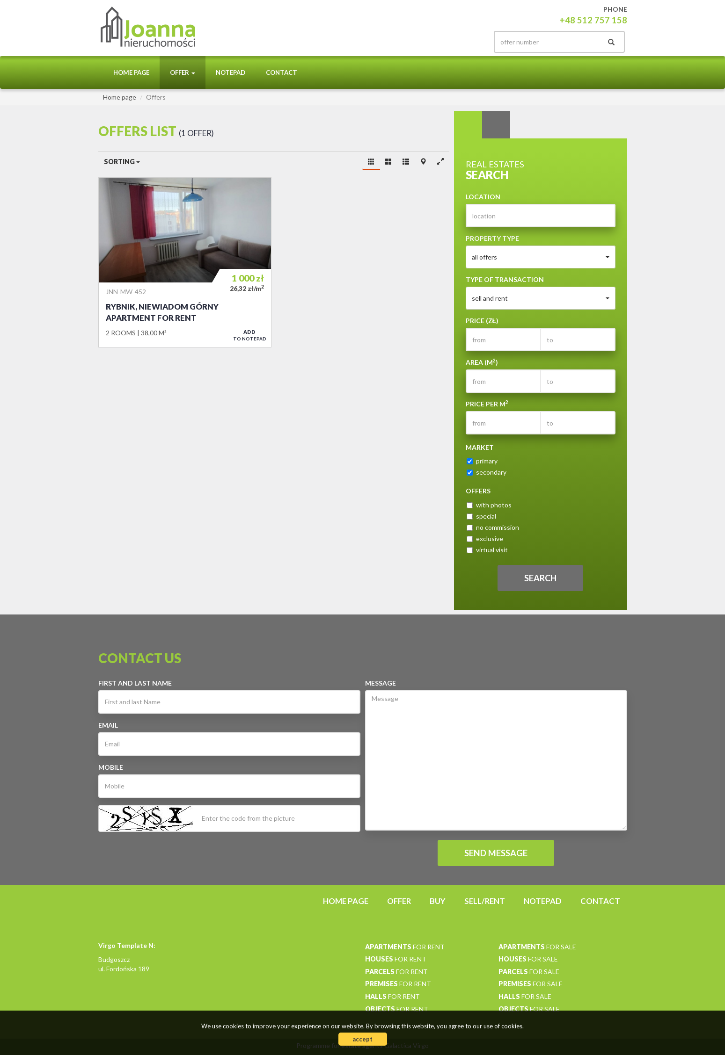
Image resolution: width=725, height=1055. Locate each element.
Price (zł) (482, 321)
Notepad (230, 72)
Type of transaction (505, 279)
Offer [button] (182, 72)
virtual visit (487, 550)
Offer (399, 901)
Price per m (487, 403)
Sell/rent (484, 901)
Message (380, 683)
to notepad (249, 335)
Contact (281, 72)
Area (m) (482, 362)
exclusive (485, 538)
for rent (405, 947)
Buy (438, 901)
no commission (493, 527)
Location (483, 197)
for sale (537, 947)
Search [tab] (468, 125)
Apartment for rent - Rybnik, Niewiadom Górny (185, 262)
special (481, 516)
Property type (492, 238)
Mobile (110, 767)
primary (482, 461)
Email (108, 725)
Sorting (122, 162)
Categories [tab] (496, 125)
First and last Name (135, 683)
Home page (131, 72)
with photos (489, 505)
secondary (486, 472)
